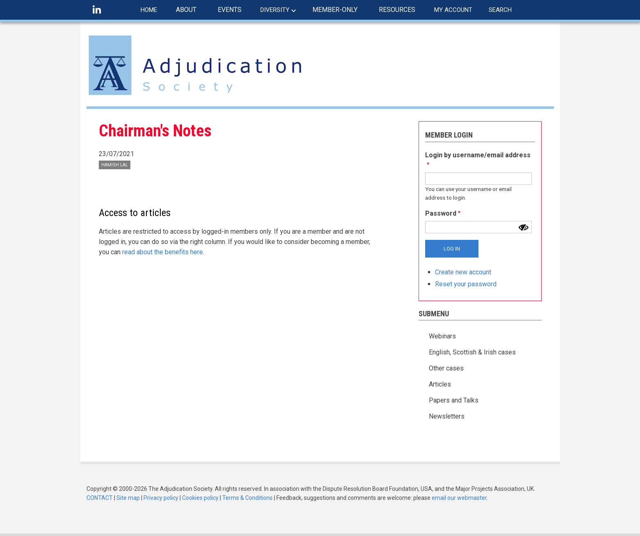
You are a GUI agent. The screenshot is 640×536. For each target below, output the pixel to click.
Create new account (463, 272)
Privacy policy (160, 498)
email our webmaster (459, 498)
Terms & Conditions (247, 498)
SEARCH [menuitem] (500, 10)
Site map (128, 498)
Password (440, 213)
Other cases (446, 368)
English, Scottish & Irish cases (472, 352)
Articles (440, 384)
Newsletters (447, 416)
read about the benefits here (162, 252)
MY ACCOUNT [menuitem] (453, 10)
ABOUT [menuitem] (186, 10)
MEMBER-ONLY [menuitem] (335, 10)
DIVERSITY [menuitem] (274, 10)
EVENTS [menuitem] (229, 10)
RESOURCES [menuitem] (397, 10)
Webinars (442, 336)
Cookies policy (200, 498)
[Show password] (523, 227)
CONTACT (100, 498)
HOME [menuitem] (149, 10)
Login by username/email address (478, 155)
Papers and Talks (453, 400)
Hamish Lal (114, 165)
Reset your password (466, 284)
